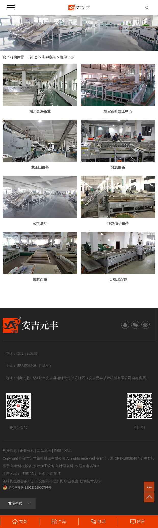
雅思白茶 (118, 167)
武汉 (33, 474)
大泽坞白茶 (118, 280)
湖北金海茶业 (40, 111)
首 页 (34, 57)
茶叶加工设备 (44, 466)
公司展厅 (40, 223)
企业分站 (27, 451)
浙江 (57, 474)
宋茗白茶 (40, 280)
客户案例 (49, 57)
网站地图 (44, 451)
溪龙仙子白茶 (118, 223)
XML (68, 451)
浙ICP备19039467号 (126, 458)
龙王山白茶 (40, 167)
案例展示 (67, 57)
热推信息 (10, 451)
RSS (57, 451)
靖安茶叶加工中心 (118, 111)
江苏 (25, 474)
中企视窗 (71, 481)
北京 (49, 474)
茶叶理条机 (64, 466)
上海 (41, 474)
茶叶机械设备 (21, 466)
